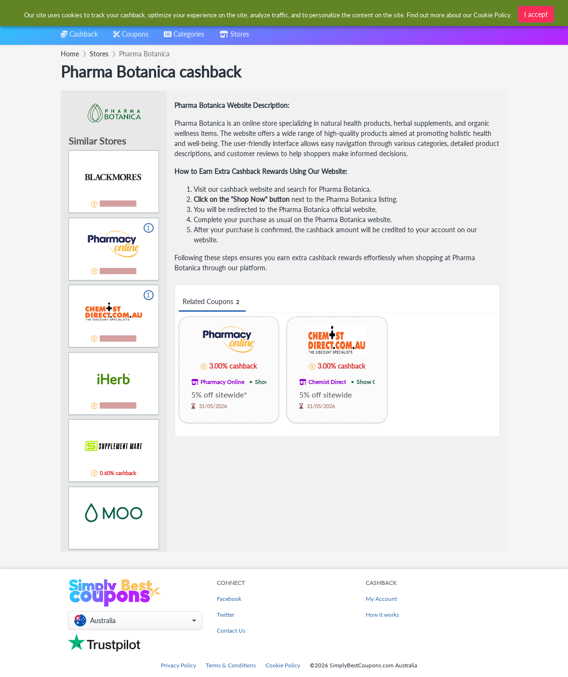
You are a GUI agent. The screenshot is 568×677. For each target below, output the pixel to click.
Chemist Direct (327, 381)
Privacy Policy (178, 665)
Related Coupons (212, 301)
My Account (381, 598)
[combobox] (269, 14)
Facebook (229, 598)
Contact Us (231, 630)
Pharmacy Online (222, 381)
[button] (135, 620)
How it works (382, 614)
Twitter (225, 614)
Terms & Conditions (231, 665)
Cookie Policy (282, 665)
